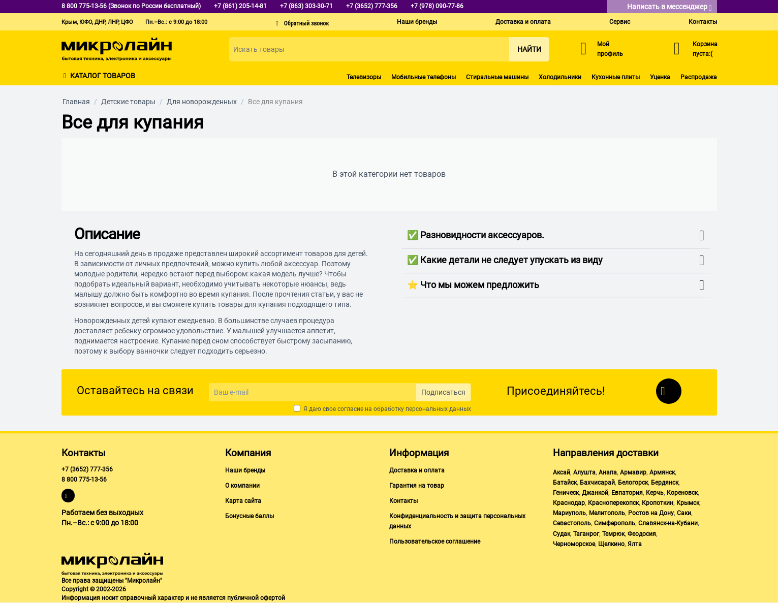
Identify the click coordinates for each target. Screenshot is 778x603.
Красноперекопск (613, 502)
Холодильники (560, 77)
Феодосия (642, 533)
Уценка (660, 77)
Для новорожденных (202, 102)
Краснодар (569, 502)
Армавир (633, 472)
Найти (529, 49)
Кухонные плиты (616, 77)
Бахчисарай (597, 482)
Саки (684, 513)
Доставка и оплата (523, 21)
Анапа (608, 472)
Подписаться (443, 392)
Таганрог (586, 533)
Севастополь (572, 523)
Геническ (566, 492)
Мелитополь (607, 513)
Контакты (703, 21)
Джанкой (595, 492)
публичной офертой (256, 597)
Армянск (662, 472)
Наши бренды (417, 21)
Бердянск (664, 482)
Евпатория (627, 492)
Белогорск (633, 482)
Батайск (565, 482)
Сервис (619, 21)
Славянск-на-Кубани (668, 523)
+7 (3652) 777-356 (87, 469)
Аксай (561, 472)
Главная (76, 102)
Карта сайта (243, 500)
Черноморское (574, 544)
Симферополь (614, 523)
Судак (561, 533)
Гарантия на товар (416, 485)
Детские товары (128, 102)
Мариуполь (569, 513)
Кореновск (682, 492)
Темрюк (613, 533)
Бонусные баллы (249, 516)
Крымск (687, 502)
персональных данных (438, 408)
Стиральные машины (497, 77)
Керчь (655, 492)
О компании (242, 485)
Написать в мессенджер (669, 7)
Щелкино (611, 544)
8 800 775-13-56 (84, 479)
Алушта (584, 472)
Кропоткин (657, 502)
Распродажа (698, 77)
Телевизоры (364, 77)
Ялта (635, 544)
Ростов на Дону (651, 513)
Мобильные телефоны (423, 77)
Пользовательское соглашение (434, 541)
